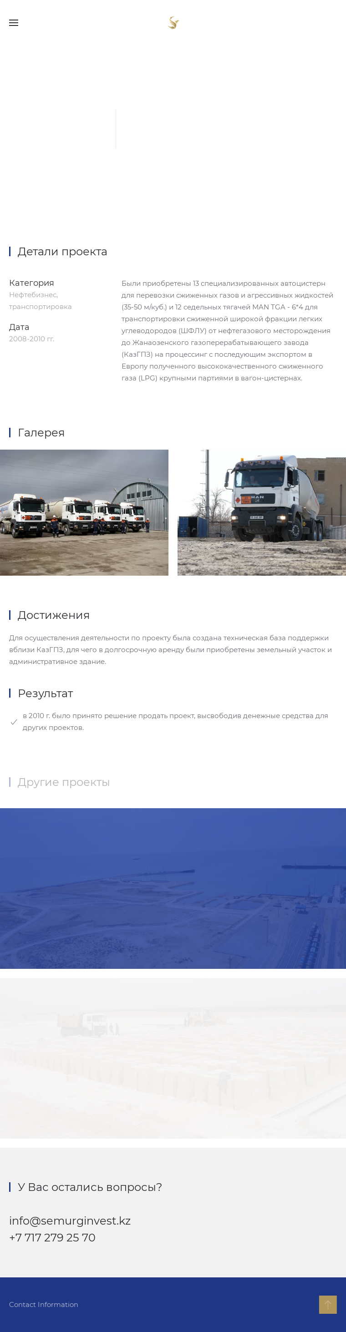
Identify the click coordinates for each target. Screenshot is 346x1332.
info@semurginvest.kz (70, 1220)
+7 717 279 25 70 (52, 1237)
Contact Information (42, 1304)
